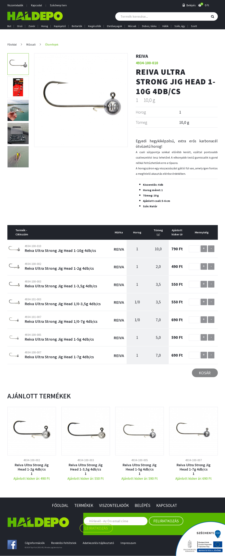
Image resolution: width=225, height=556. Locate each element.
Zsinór (31, 26)
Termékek (83, 505)
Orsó (19, 26)
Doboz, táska (149, 26)
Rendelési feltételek (64, 543)
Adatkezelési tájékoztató (99, 543)
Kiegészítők (94, 26)
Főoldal (12, 44)
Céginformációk (35, 543)
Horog (44, 26)
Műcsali (132, 26)
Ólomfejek (52, 44)
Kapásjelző (60, 26)
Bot (9, 26)
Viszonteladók (15, 5)
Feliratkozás (166, 521)
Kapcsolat (36, 5)
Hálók (165, 26)
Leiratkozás (96, 528)
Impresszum (129, 543)
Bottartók (77, 26)
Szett (194, 26)
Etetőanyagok (114, 26)
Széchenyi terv (58, 5)
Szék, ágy (179, 26)
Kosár (205, 372)
